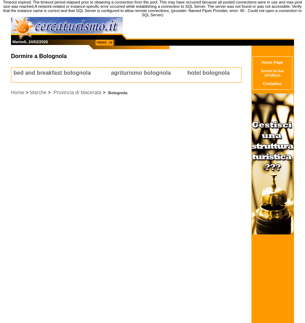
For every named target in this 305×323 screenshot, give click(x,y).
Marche (38, 92)
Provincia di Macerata (77, 92)
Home (17, 92)
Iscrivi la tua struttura (272, 73)
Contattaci (272, 83)
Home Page (272, 62)
